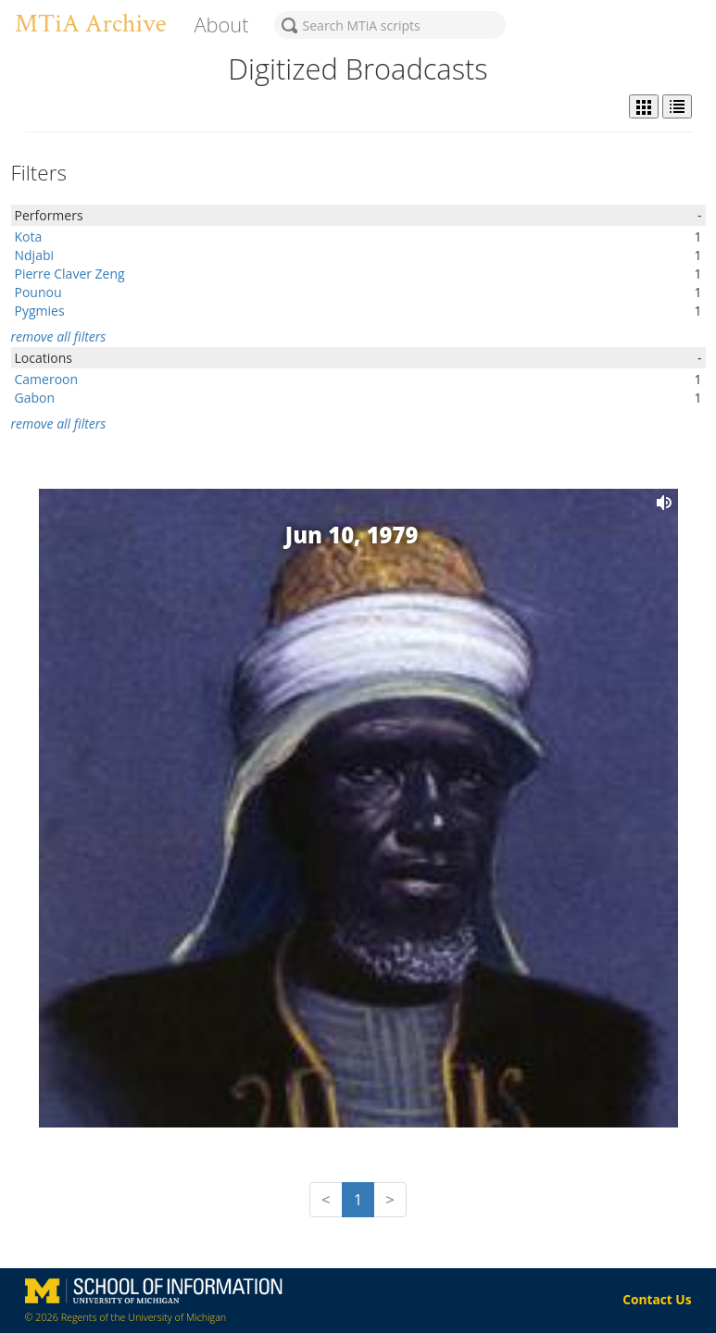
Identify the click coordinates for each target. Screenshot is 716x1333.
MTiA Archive (90, 23)
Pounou (38, 292)
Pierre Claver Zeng (70, 273)
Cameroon (47, 379)
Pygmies (40, 310)
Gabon (35, 397)
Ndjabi (35, 255)
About (221, 24)
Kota (29, 236)
